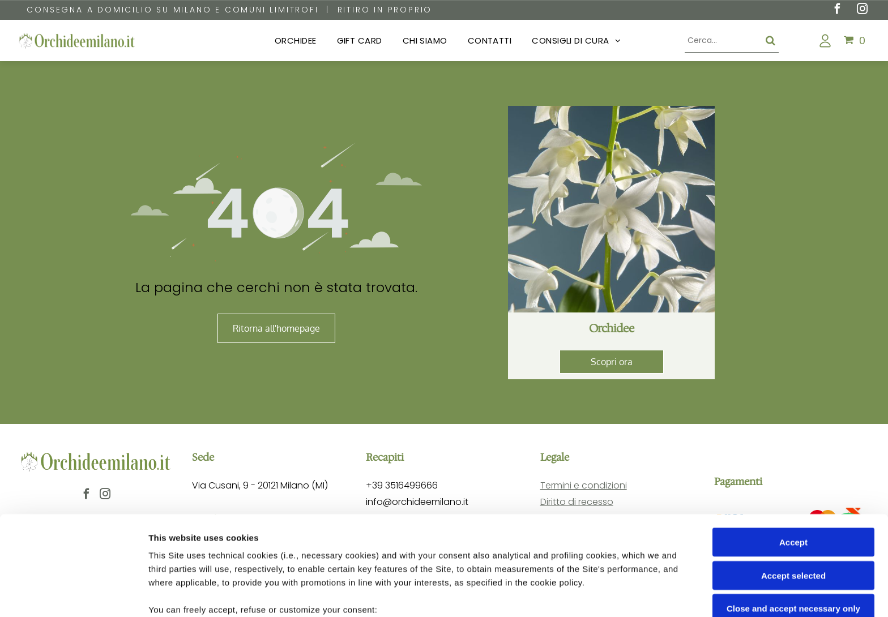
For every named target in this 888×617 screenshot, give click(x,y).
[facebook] (837, 10)
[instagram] (862, 10)
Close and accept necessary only (793, 517)
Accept (793, 451)
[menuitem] (295, 41)
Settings (576, 594)
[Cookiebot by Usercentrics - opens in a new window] (73, 594)
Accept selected (793, 484)
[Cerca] (732, 41)
